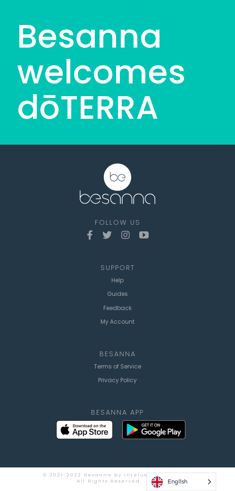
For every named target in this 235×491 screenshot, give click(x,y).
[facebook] (90, 235)
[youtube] (144, 235)
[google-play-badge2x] (153, 423)
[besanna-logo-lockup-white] (117, 167)
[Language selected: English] (181, 482)
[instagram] (125, 235)
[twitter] (107, 235)
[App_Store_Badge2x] (84, 423)
